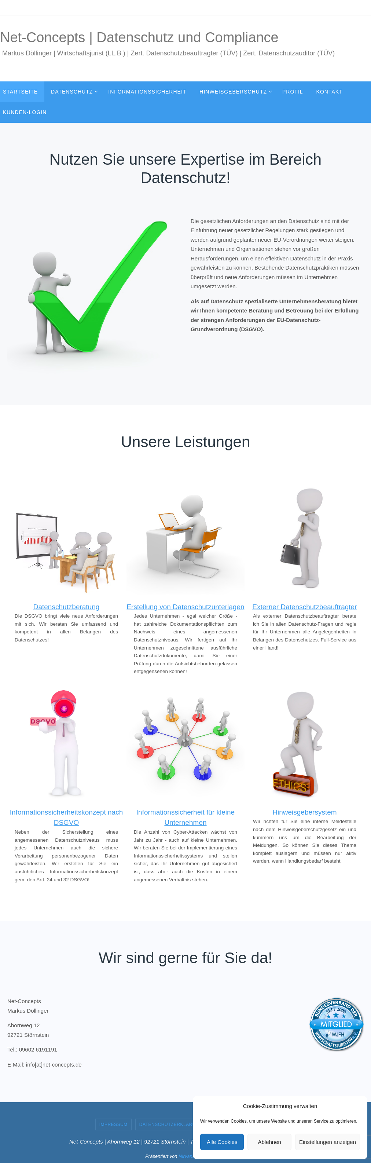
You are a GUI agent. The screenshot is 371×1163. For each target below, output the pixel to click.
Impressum (113, 1124)
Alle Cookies (222, 1142)
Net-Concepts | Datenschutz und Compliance (139, 37)
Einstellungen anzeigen (327, 1142)
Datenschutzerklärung (171, 1124)
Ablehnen (269, 1142)
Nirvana (187, 1156)
